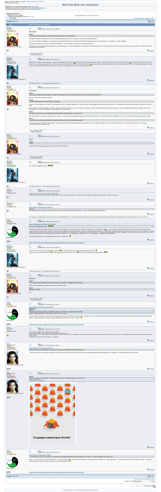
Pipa (8, 343)
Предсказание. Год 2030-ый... (37, 380)
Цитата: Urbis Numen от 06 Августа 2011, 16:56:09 (42, 224)
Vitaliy (8, 220)
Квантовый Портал (14, 13)
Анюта (9, 189)
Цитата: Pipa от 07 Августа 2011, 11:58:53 (40, 455)
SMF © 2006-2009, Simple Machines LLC (87, 490)
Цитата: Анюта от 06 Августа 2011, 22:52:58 (40, 207)
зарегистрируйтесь (39, 1)
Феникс (9, 27)
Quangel (31, 16)
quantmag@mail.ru (36, 9)
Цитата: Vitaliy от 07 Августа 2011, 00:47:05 (40, 348)
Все (17, 21)
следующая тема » (150, 18)
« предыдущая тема (138, 18)
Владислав (10, 203)
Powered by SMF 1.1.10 (69, 490)
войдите (29, 1)
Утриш (14, 18)
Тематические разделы (16, 15)
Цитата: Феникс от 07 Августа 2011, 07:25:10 (41, 307)
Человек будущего (16, 16)
